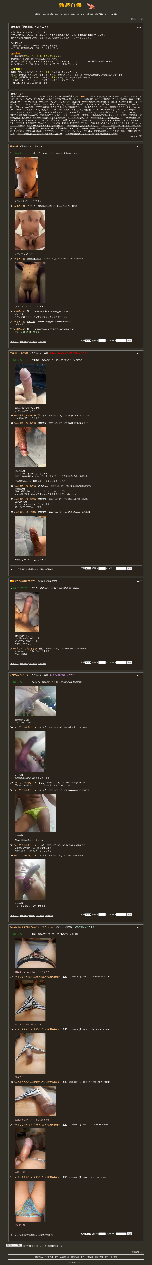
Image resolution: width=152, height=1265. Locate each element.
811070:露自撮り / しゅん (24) (36, 128)
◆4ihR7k (37, 259)
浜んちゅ (42, 415)
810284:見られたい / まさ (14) (83, 112)
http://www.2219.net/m (40, 59)
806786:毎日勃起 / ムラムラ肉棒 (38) (49, 118)
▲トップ (14, 342)
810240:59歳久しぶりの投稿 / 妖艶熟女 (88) (59, 96)
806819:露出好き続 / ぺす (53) (79, 104)
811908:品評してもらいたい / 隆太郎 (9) (76, 110)
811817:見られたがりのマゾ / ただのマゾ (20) (36, 110)
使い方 (75, 14)
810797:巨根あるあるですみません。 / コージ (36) (104, 115)
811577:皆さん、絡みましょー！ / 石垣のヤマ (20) (42, 104)
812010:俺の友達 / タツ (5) (55, 112)
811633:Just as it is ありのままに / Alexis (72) (116, 110)
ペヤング (36, 153)
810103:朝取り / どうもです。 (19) (109, 131)
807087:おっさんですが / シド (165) (25, 112)
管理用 (99, 14)
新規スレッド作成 (44, 14)
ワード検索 (87, 14)
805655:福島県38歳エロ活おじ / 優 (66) (99, 102)
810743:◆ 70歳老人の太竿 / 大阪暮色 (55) (45, 126)
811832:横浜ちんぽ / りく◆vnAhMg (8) (112, 104)
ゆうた (35, 588)
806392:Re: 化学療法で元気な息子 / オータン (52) (38, 123)
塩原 (34, 934)
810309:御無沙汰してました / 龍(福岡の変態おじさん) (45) (91, 134)
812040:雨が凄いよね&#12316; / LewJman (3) (60, 115)
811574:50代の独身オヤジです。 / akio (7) (44, 131)
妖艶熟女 (36, 360)
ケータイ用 (111, 14)
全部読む (24, 342)
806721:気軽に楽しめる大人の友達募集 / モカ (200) (40, 134)
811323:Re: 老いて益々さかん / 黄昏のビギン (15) (57, 120)
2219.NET (80, 1262)
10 (61, 1246)
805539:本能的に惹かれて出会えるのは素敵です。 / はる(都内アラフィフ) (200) (71, 107)
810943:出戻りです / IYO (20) (75, 123)
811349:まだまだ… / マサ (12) (78, 131)
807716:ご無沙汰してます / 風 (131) (111, 99)
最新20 (32, 569)
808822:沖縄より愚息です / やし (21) (83, 126)
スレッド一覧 (135, 136)
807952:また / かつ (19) (78, 118)
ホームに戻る (62, 14)
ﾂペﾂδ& (30, 259)
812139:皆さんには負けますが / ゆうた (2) (103, 96)
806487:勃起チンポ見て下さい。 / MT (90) (117, 112)
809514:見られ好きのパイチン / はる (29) (69, 128)
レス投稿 (33, 342)
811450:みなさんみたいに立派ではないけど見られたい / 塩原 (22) (63, 99)
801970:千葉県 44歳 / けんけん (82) (107, 118)
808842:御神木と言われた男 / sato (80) (107, 128)
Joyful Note (72, 1262)
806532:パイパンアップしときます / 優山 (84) (59, 102)
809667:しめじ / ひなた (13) (93, 120)
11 (64, 1246)
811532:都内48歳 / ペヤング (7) (23, 96)
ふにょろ (36, 682)
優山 (41, 648)
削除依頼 (42, 342)
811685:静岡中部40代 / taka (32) (24, 115)
